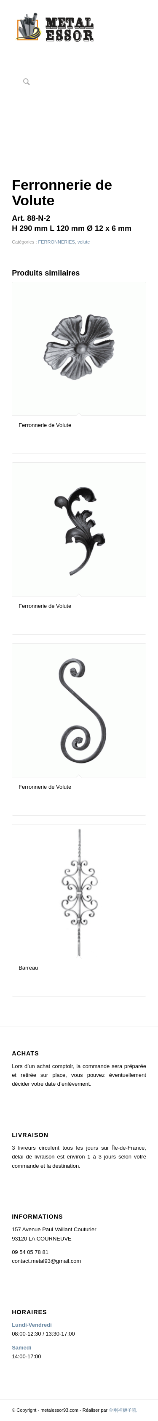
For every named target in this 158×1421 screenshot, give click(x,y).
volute (84, 241)
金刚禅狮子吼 (123, 1410)
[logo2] (65, 29)
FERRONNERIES (56, 241)
